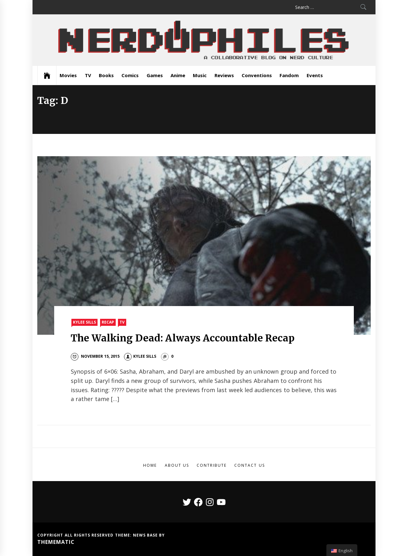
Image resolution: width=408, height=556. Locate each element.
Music (200, 75)
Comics (130, 75)
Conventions (257, 75)
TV (88, 75)
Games (155, 75)
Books (106, 75)
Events (315, 75)
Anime (178, 75)
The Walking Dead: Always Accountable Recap (183, 338)
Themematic (56, 541)
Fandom (289, 75)
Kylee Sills (84, 322)
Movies (68, 75)
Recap (108, 322)
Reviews (224, 75)
